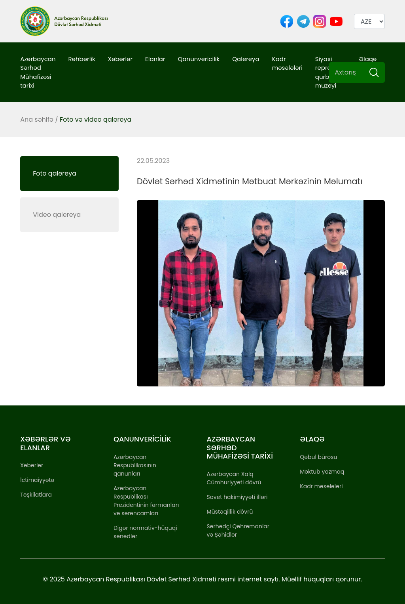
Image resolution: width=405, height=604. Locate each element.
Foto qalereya (54, 173)
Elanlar (155, 59)
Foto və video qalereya (95, 119)
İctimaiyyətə (37, 480)
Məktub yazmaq (322, 472)
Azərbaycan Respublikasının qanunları (135, 465)
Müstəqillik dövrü (230, 512)
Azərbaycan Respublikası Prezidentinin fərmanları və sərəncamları (146, 500)
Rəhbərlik (81, 59)
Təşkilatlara (36, 495)
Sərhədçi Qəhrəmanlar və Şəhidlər (238, 530)
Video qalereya (57, 214)
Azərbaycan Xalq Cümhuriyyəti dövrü (234, 478)
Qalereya (245, 59)
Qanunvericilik (199, 59)
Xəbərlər (120, 59)
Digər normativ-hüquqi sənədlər (145, 532)
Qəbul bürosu (318, 457)
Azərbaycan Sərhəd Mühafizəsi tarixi (37, 72)
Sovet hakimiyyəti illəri (237, 497)
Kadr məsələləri (287, 63)
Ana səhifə (36, 119)
